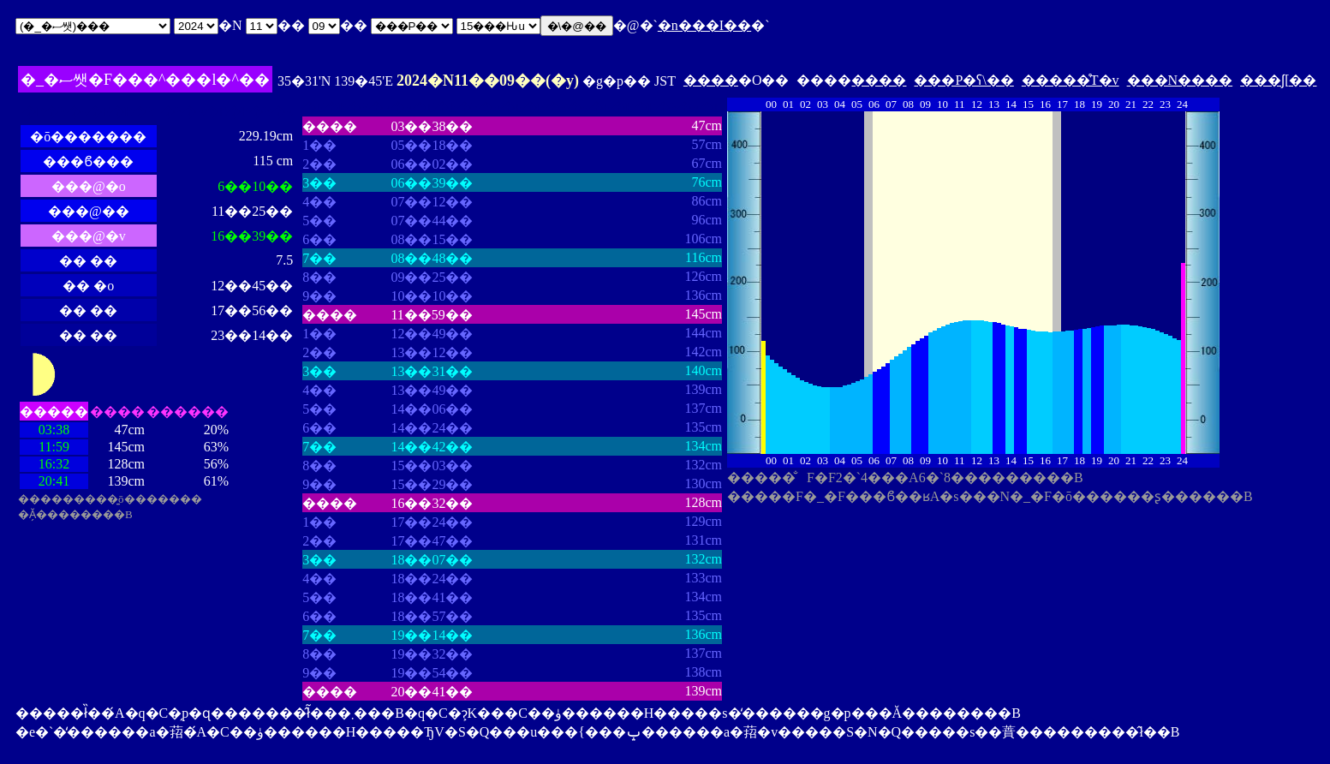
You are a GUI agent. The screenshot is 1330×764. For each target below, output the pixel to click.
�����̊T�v (1070, 80)
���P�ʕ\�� (963, 80)
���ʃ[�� (1278, 80)
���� (710, 80)
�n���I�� (704, 25)
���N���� (1180, 80)
